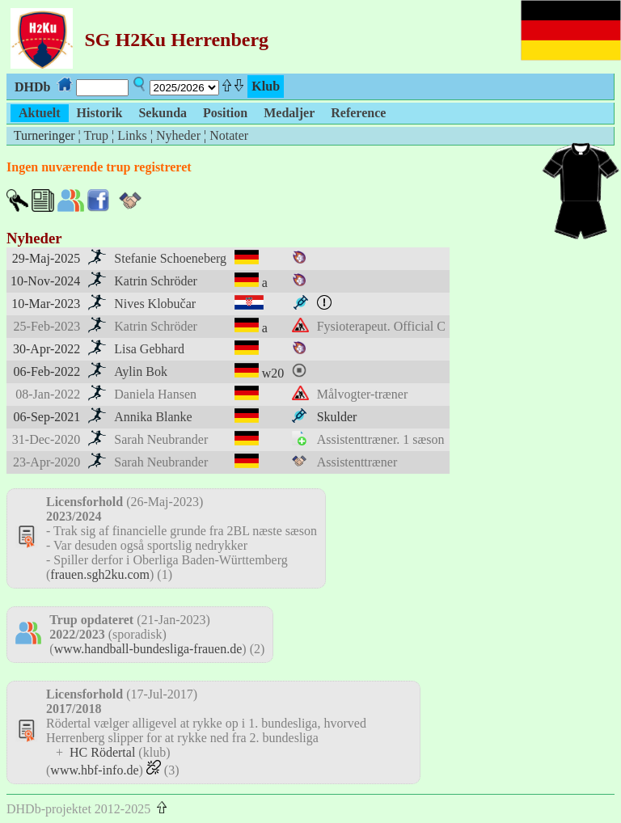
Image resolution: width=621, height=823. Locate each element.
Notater (228, 135)
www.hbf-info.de (94, 770)
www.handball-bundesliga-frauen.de (148, 649)
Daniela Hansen (155, 394)
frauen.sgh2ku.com (100, 574)
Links (131, 135)
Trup (95, 135)
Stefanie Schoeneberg (170, 258)
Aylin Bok (140, 371)
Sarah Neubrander (161, 439)
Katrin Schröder (155, 281)
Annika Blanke (153, 417)
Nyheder (178, 135)
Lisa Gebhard (149, 349)
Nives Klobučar (155, 303)
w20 (273, 373)
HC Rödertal (102, 752)
